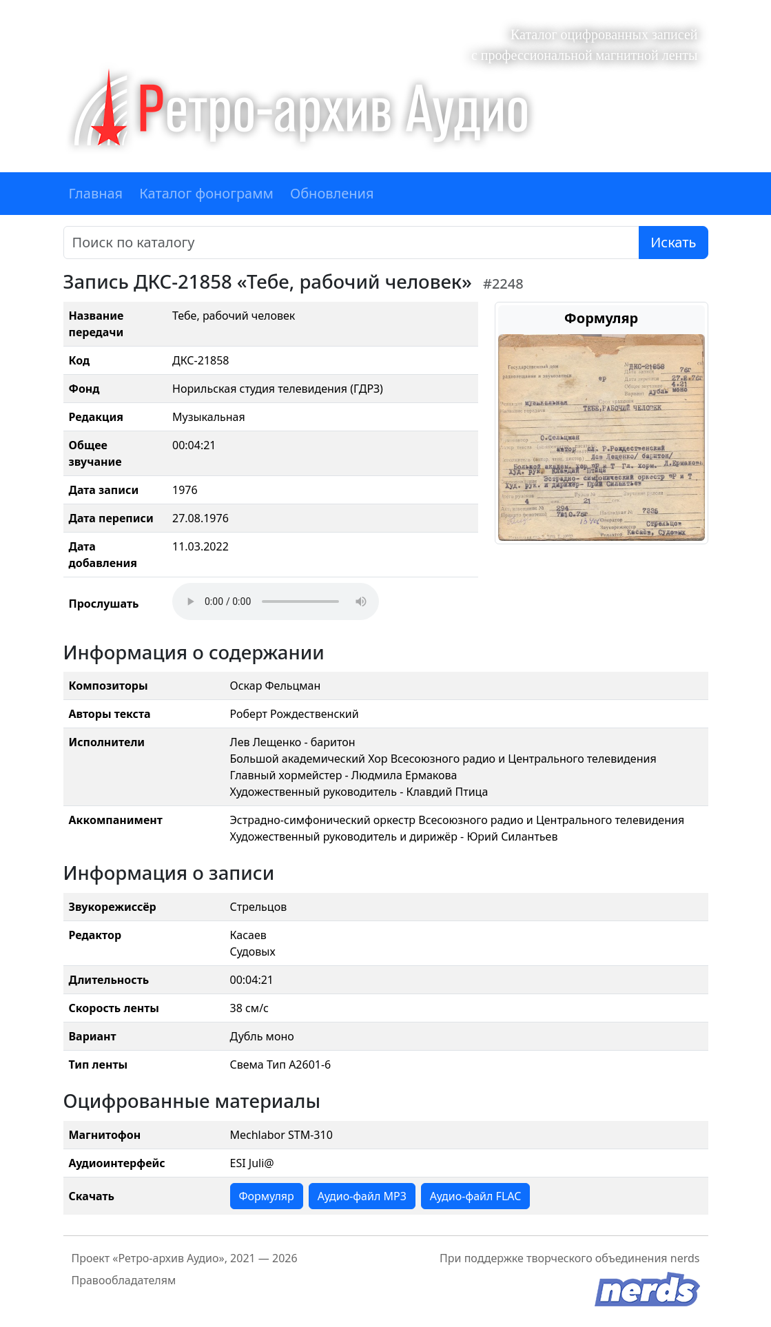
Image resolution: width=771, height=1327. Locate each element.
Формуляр (266, 1196)
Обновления (332, 193)
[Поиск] (351, 242)
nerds (685, 1258)
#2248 (503, 283)
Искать (673, 242)
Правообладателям (124, 1280)
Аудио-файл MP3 (362, 1196)
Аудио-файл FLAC (475, 1196)
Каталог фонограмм (206, 193)
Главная (96, 193)
